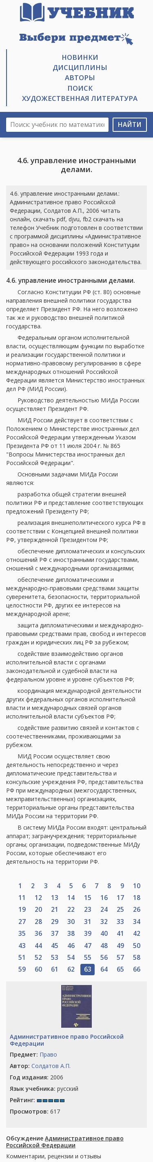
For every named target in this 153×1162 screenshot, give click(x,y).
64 (104, 969)
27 (22, 921)
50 (136, 945)
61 (54, 969)
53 (54, 957)
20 (38, 909)
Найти (130, 124)
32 (104, 921)
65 (120, 969)
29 (54, 921)
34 (136, 921)
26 (136, 909)
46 (71, 945)
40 (104, 933)
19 (22, 909)
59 (22, 969)
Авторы (80, 77)
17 (120, 897)
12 (38, 897)
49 (120, 945)
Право (48, 1054)
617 (35, 1111)
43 (22, 945)
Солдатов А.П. (51, 1066)
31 (87, 921)
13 (54, 897)
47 (87, 945)
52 (38, 957)
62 (71, 969)
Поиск (80, 88)
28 (38, 921)
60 (38, 969)
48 (104, 945)
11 (22, 897)
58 (136, 957)
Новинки (80, 57)
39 (87, 933)
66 (136, 969)
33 (120, 921)
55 (87, 957)
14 (71, 897)
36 (38, 933)
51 (22, 957)
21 (54, 909)
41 (120, 933)
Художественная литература (79, 98)
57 (120, 957)
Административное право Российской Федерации (67, 1040)
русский (44, 1088)
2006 (36, 1077)
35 (22, 933)
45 (54, 945)
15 (87, 897)
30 (71, 921)
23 (87, 909)
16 (104, 897)
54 (71, 957)
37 (54, 933)
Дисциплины (80, 67)
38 (71, 933)
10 (136, 886)
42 (136, 933)
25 (120, 909)
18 (136, 897)
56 (104, 957)
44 (38, 945)
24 (104, 909)
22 (71, 909)
